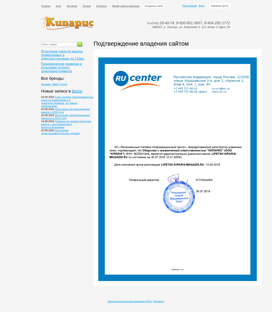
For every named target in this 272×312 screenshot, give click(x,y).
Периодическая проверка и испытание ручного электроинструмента (61, 67)
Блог (58, 6)
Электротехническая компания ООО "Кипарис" (136, 301)
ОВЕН (55, 84)
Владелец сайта (154, 6)
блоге (77, 91)
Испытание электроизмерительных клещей (60, 132)
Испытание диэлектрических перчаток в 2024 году (65, 117)
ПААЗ (63, 84)
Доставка (72, 6)
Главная (46, 6)
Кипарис (46, 84)
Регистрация (189, 5)
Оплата (86, 6)
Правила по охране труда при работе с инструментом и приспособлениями (66, 124)
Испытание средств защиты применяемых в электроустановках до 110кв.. (63, 55)
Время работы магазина (125, 6)
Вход (201, 5)
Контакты (101, 6)
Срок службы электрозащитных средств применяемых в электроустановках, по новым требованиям (67, 102)
